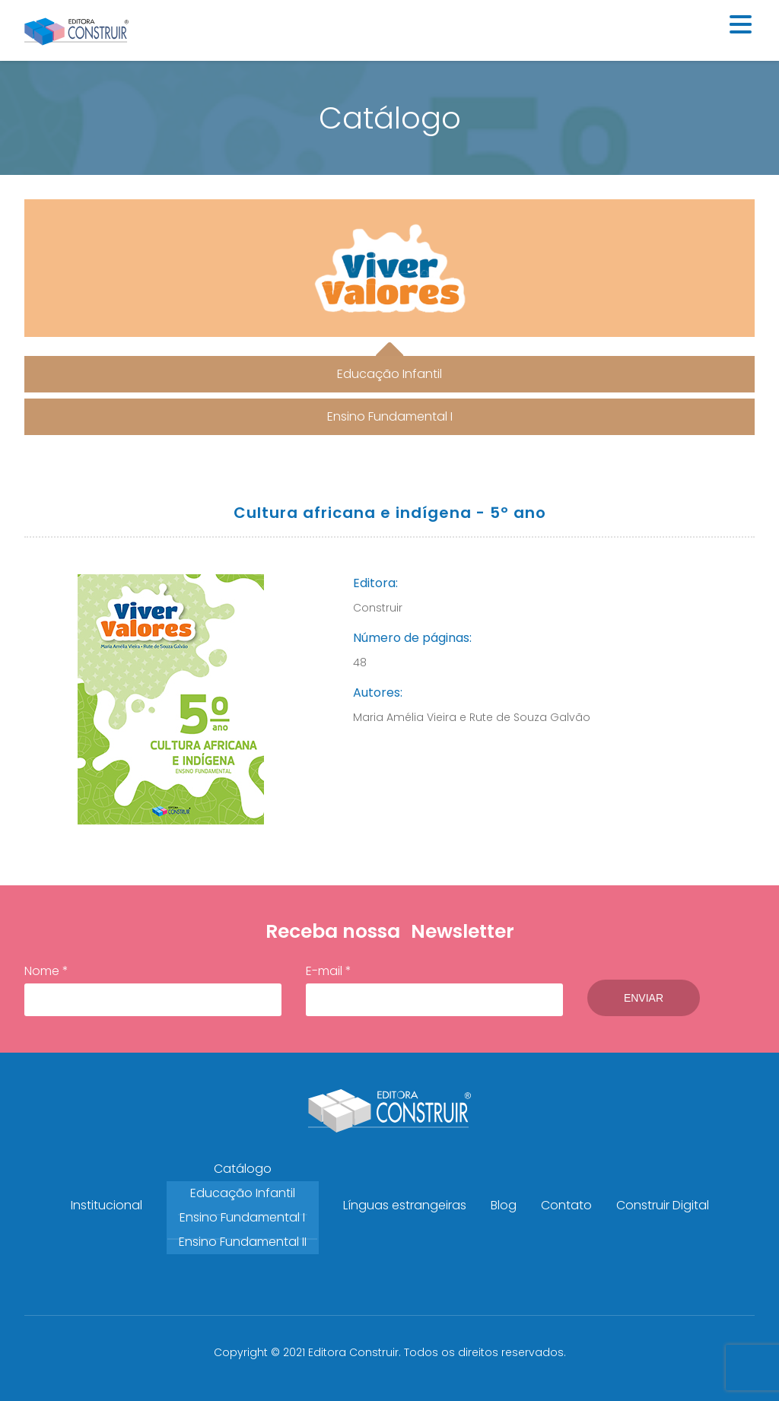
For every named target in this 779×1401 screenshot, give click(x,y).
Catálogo (243, 1168)
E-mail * (434, 989)
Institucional (106, 1205)
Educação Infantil (242, 1193)
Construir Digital (662, 1205)
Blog (504, 1205)
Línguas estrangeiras (404, 1205)
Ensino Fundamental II (243, 1241)
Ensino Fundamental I (242, 1217)
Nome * (152, 989)
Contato (566, 1205)
